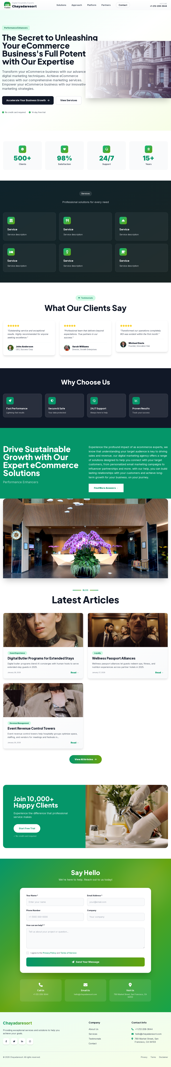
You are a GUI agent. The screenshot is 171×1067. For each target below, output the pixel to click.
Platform (91, 5)
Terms (153, 1057)
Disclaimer (163, 1057)
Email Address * (94, 895)
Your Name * (32, 895)
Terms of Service (68, 953)
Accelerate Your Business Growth (27, 100)
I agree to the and (54, 953)
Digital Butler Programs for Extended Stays (41, 658)
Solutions (61, 5)
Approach (76, 5)
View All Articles (85, 759)
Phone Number (33, 910)
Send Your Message (85, 962)
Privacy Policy (49, 953)
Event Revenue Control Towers (31, 728)
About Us (93, 1029)
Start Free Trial (27, 828)
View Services (68, 100)
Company (91, 910)
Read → (75, 672)
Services (93, 1034)
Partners (106, 5)
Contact (123, 5)
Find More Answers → (106, 488)
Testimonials (95, 1038)
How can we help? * (35, 925)
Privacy (144, 1057)
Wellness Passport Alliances (113, 658)
